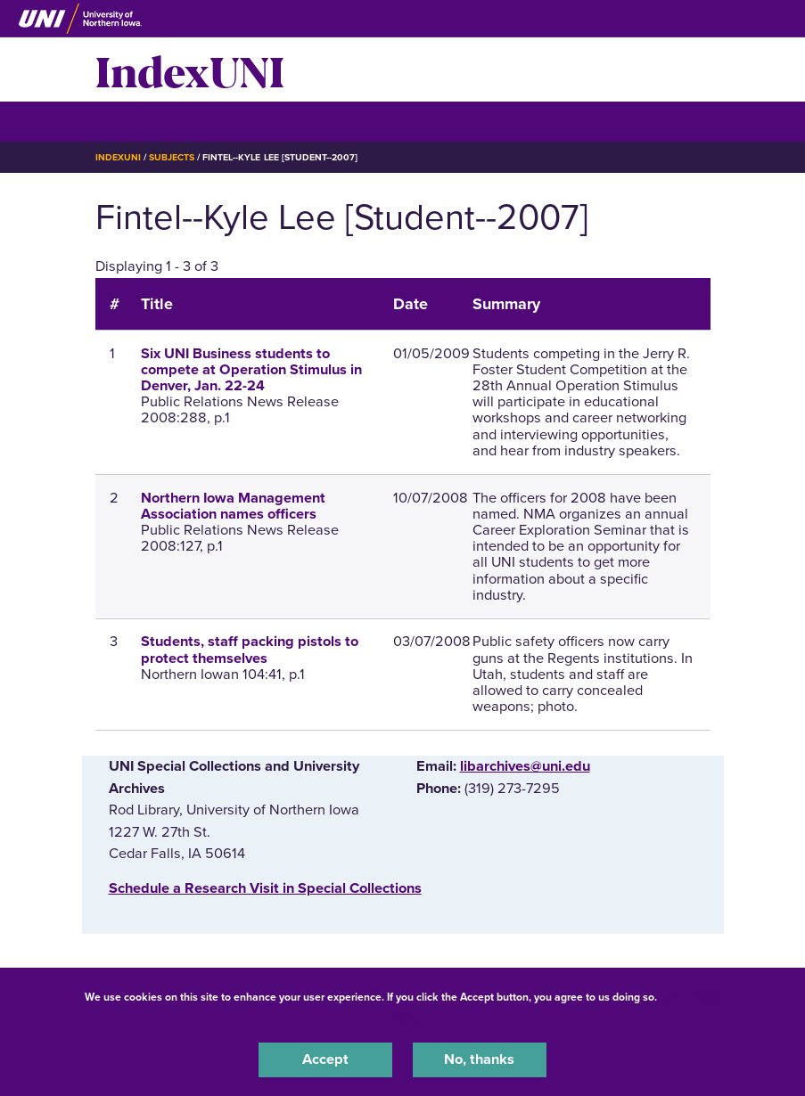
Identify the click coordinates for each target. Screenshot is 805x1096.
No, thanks (479, 1059)
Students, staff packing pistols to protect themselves (249, 650)
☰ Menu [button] (127, 120)
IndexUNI (189, 69)
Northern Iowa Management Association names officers (233, 506)
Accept (325, 1059)
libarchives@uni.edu (525, 766)
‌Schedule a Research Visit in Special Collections (265, 888)
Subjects (171, 157)
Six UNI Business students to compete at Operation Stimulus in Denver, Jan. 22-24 (251, 370)
